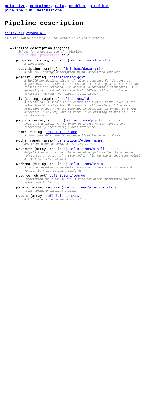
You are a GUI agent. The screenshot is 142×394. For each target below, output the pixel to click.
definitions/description (82, 77)
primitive (15, 6)
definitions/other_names (80, 162)
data (59, 6)
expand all (36, 36)
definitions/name (61, 152)
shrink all (14, 36)
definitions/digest (67, 87)
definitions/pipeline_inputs (93, 138)
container (40, 6)
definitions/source (67, 204)
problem (77, 6)
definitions (49, 11)
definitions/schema (87, 190)
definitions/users (62, 227)
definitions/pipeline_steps (90, 217)
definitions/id (75, 113)
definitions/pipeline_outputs (96, 172)
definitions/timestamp (91, 67)
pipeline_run (18, 11)
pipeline (98, 6)
